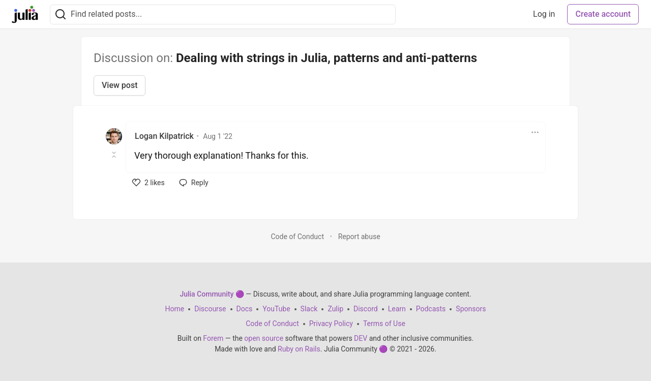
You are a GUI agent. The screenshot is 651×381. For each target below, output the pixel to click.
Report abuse (359, 236)
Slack (309, 309)
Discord (365, 309)
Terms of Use (384, 323)
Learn (397, 309)
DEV (360, 338)
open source (263, 338)
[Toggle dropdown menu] (535, 132)
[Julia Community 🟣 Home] (25, 14)
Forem (213, 338)
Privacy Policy (331, 323)
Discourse (210, 309)
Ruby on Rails (299, 349)
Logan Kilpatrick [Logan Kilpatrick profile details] (164, 136)
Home (175, 309)
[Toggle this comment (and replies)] (115, 154)
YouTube (276, 309)
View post (119, 85)
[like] (148, 182)
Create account (603, 14)
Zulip (335, 309)
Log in (544, 14)
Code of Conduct (297, 236)
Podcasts (431, 309)
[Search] (60, 14)
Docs (244, 309)
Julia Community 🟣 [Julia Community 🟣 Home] (212, 294)
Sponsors (471, 309)
